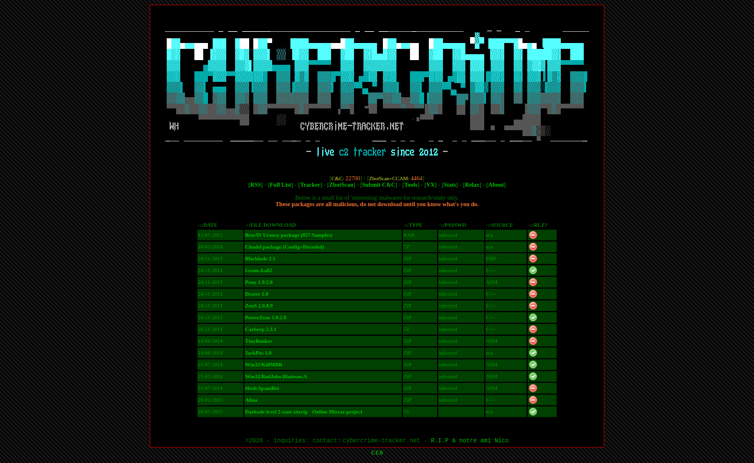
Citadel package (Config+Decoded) (284, 247)
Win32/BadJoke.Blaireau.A (276, 376)
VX (430, 184)
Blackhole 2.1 (260, 259)
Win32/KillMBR (263, 365)
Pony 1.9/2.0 (259, 282)
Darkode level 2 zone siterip (276, 412)
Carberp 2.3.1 (260, 329)
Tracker (310, 184)
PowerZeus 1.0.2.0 (265, 317)
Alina (251, 400)
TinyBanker (258, 341)
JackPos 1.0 (258, 353)
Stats (450, 184)
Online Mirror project (337, 412)
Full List (280, 184)
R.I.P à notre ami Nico (470, 441)
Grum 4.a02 (258, 270)
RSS (255, 184)
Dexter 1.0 (256, 294)
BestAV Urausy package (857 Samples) (288, 235)
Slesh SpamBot (262, 388)
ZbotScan (341, 184)
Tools (410, 184)
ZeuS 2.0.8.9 (259, 306)
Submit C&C (378, 184)
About (496, 184)
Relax (472, 184)
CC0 (376, 452)
